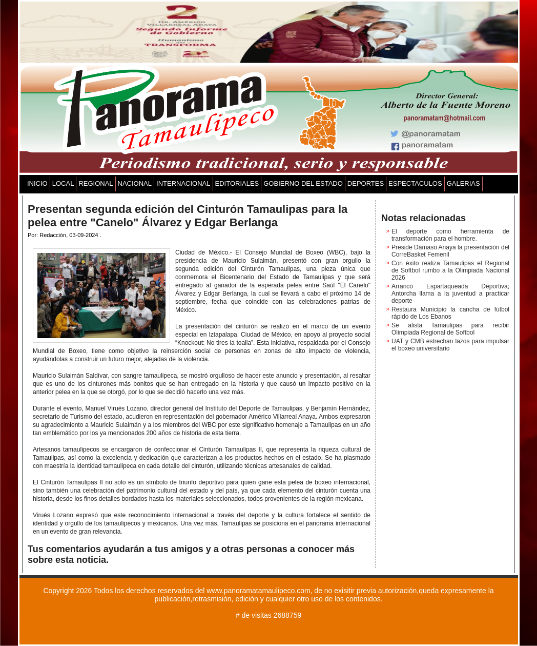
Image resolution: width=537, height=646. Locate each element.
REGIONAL (95, 183)
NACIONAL (135, 183)
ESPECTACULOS (415, 183)
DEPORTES (365, 183)
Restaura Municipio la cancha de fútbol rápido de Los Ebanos (450, 313)
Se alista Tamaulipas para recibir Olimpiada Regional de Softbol (450, 329)
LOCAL (63, 183)
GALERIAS (463, 183)
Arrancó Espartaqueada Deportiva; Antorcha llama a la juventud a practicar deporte (450, 293)
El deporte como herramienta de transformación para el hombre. (450, 235)
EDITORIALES (237, 183)
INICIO (37, 183)
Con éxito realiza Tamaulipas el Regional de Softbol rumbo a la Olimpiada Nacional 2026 (450, 270)
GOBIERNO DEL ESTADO (303, 183)
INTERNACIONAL (183, 183)
